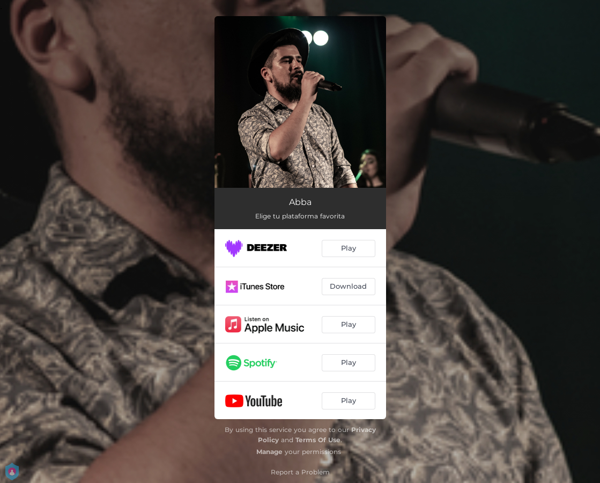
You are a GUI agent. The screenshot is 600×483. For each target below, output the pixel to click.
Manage (269, 452)
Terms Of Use (317, 440)
